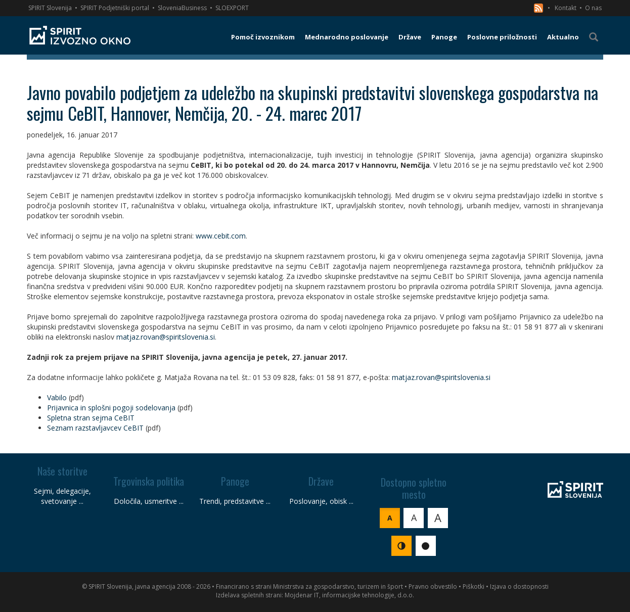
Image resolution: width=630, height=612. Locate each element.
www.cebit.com (221, 236)
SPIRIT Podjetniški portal (114, 8)
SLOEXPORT (232, 8)
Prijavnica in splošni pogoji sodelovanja (111, 407)
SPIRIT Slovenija (50, 8)
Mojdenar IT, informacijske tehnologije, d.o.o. (349, 595)
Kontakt (565, 8)
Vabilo (57, 397)
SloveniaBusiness (182, 8)
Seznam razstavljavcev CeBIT (95, 428)
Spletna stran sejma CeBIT (90, 417)
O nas (593, 8)
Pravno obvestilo (433, 586)
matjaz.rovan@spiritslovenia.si (165, 337)
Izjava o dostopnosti (519, 586)
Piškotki (473, 586)
